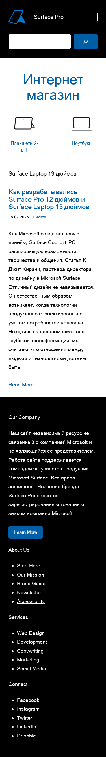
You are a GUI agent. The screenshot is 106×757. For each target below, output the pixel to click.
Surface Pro (49, 17)
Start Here (28, 566)
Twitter (24, 718)
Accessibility (31, 601)
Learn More (25, 532)
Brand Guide (31, 583)
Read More (21, 385)
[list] (53, 134)
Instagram (28, 709)
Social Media (31, 669)
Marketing (28, 660)
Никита (39, 217)
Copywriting (30, 651)
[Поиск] (86, 41)
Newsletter (29, 592)
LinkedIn (26, 727)
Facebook (28, 700)
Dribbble (26, 736)
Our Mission (30, 575)
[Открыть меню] (93, 17)
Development (32, 642)
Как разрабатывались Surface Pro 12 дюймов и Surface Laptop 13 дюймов (48, 199)
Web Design (31, 633)
